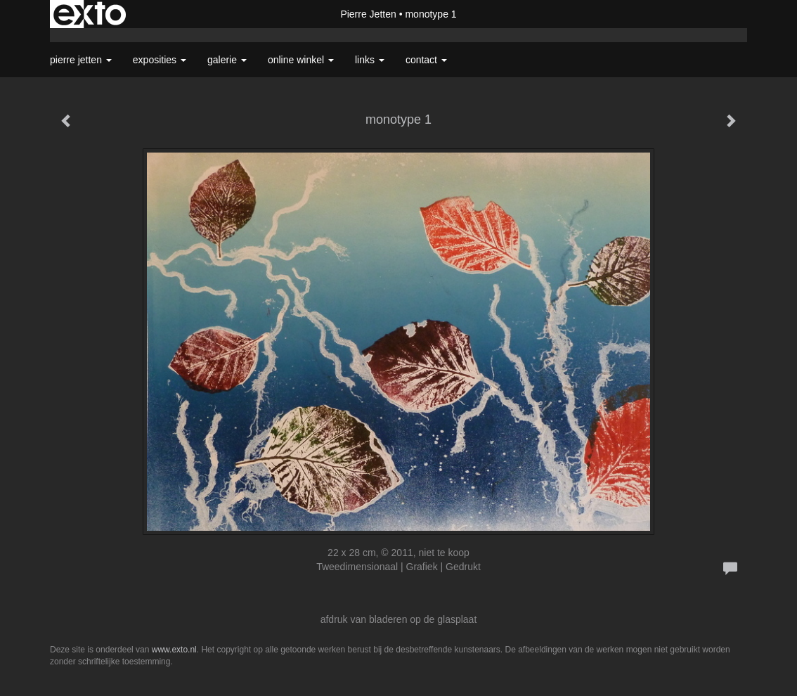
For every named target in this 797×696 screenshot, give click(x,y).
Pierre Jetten (368, 14)
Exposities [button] (159, 59)
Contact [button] (426, 59)
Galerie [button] (227, 59)
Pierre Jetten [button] (81, 59)
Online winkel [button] (301, 59)
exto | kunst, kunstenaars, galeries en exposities (89, 14)
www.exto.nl (174, 650)
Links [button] (369, 59)
